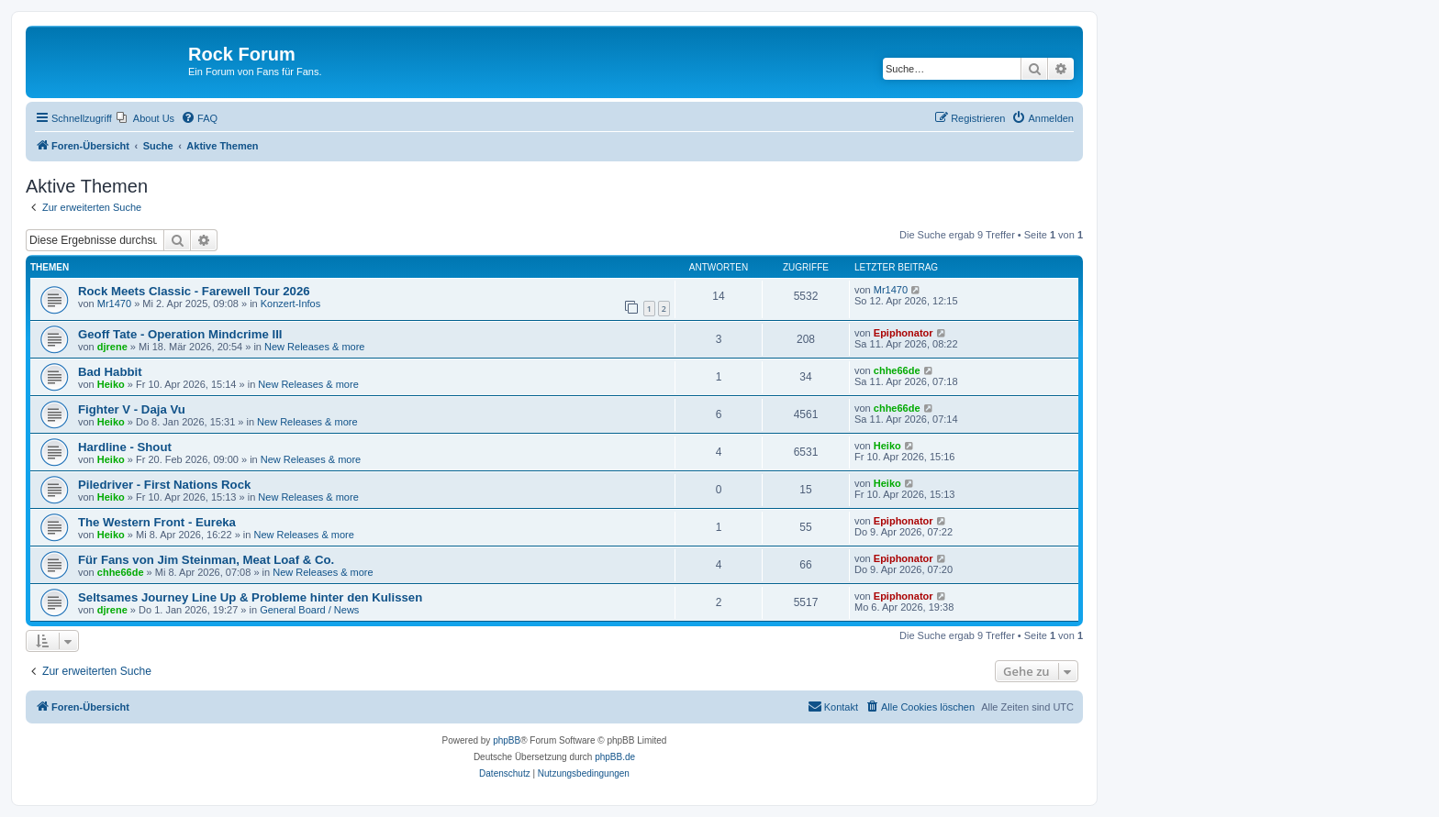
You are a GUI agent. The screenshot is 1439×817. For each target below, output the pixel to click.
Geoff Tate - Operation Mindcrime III (180, 334)
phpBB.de (615, 757)
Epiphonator (903, 332)
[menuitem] (145, 118)
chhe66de (897, 370)
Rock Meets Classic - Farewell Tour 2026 (194, 291)
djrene (112, 346)
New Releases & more (314, 346)
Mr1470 (114, 303)
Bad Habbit (110, 372)
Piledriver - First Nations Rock (164, 484)
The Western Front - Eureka (157, 522)
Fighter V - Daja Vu (131, 409)
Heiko (111, 384)
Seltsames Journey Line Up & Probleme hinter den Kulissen (250, 597)
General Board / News (309, 609)
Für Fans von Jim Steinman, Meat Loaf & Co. (206, 560)
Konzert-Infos (290, 303)
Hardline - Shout (125, 447)
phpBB (506, 740)
